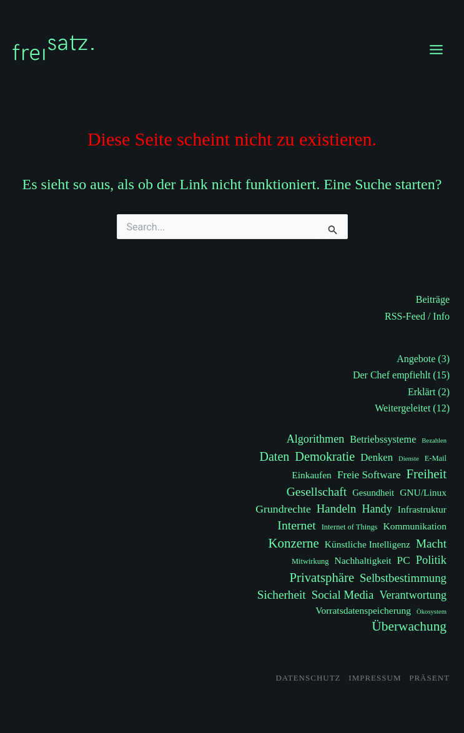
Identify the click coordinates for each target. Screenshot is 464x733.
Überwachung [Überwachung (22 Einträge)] (409, 626)
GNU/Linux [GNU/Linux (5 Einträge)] (423, 492)
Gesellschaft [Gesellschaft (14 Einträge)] (317, 491)
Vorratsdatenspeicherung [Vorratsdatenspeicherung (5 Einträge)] (363, 610)
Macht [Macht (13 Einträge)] (431, 543)
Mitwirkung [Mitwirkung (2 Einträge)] (310, 561)
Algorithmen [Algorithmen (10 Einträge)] (316, 439)
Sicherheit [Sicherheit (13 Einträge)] (281, 594)
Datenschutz (307, 677)
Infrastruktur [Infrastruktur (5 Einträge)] (422, 509)
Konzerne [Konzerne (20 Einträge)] (293, 543)
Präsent (429, 677)
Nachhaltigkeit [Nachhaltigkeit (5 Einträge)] (362, 560)
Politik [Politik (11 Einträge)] (431, 560)
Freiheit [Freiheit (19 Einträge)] (427, 474)
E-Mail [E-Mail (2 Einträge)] (436, 458)
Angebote (416, 358)
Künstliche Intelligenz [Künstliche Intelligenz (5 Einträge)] (367, 544)
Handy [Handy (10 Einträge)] (377, 509)
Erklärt (421, 391)
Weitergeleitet (402, 408)
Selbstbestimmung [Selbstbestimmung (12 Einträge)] (403, 577)
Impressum (374, 677)
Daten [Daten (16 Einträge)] (275, 456)
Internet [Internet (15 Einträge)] (296, 525)
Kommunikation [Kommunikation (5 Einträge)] (415, 526)
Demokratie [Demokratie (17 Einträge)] (325, 456)
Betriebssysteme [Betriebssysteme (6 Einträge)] (383, 439)
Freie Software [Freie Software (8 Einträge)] (369, 475)
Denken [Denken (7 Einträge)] (376, 457)
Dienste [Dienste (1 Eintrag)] (408, 458)
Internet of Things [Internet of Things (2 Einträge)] (350, 527)
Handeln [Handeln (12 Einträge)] (337, 508)
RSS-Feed (405, 316)
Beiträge (433, 299)
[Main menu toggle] (436, 49)
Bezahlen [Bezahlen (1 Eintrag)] (434, 440)
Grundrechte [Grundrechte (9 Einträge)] (282, 509)
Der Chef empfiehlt (391, 375)
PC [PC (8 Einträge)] (403, 560)
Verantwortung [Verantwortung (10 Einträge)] (413, 595)
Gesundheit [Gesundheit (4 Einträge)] (373, 493)
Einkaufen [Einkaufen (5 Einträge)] (312, 475)
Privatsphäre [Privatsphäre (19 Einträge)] (322, 577)
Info (441, 316)
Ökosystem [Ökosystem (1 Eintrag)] (432, 611)
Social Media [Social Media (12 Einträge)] (343, 594)
